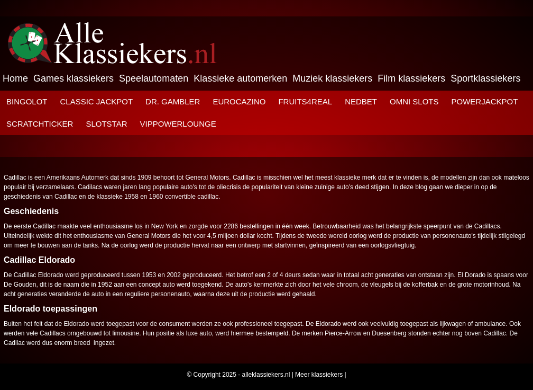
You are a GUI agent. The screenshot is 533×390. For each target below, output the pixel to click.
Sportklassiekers (485, 78)
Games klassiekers (73, 78)
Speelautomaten (153, 78)
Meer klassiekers (319, 374)
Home (15, 78)
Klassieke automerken (240, 78)
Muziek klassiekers (332, 78)
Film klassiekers (411, 78)
